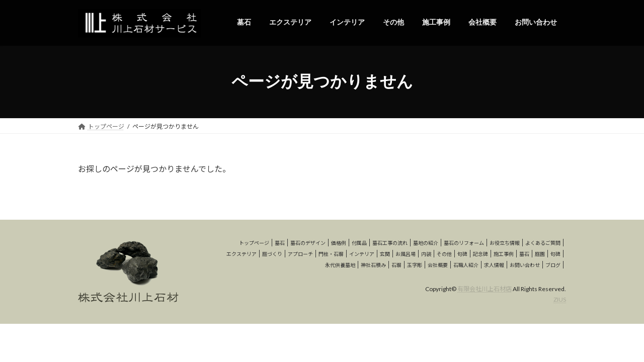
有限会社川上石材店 (484, 289)
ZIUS (559, 299)
